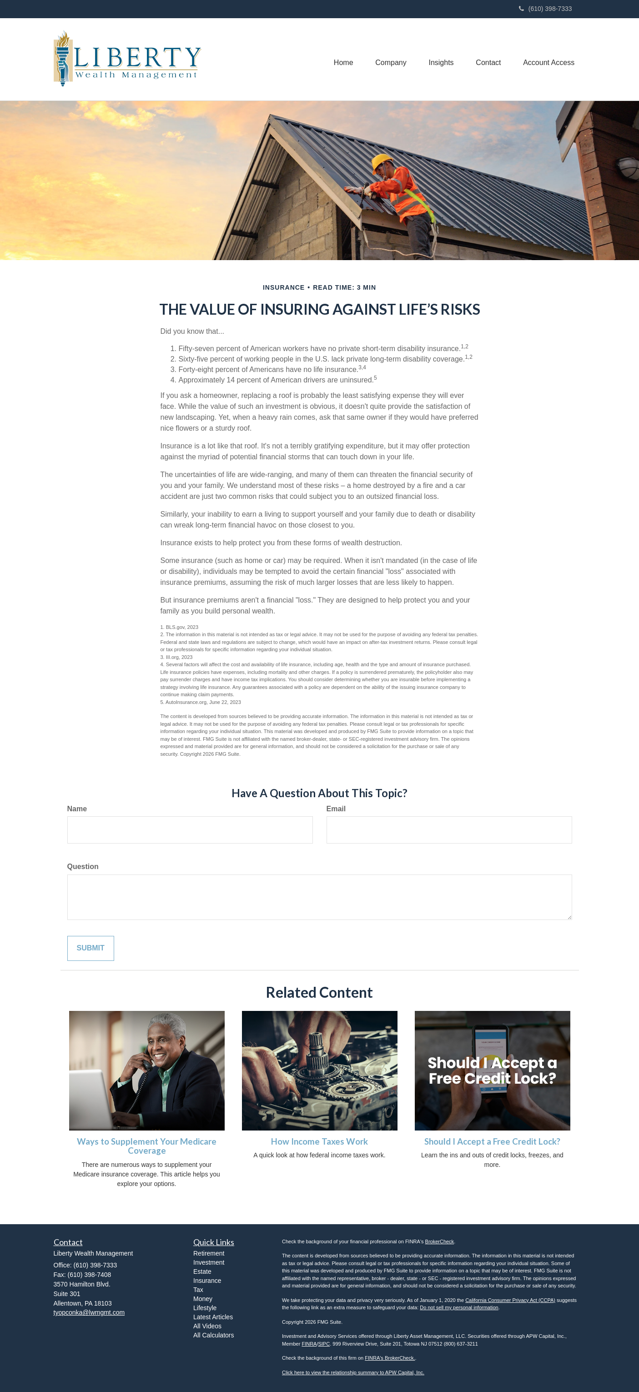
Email (336, 809)
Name (77, 809)
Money (202, 1298)
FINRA (309, 1344)
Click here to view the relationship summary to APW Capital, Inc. (353, 1372)
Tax (198, 1289)
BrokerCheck (439, 1241)
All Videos (207, 1326)
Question (83, 866)
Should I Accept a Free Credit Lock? (492, 1141)
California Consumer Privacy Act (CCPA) (510, 1300)
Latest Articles (213, 1317)
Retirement (208, 1253)
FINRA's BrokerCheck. (390, 1358)
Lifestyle (204, 1308)
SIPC (324, 1344)
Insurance (207, 1280)
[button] (389, 59)
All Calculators (213, 1335)
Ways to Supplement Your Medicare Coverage (146, 1146)
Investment (208, 1262)
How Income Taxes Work (319, 1141)
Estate (202, 1271)
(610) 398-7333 (545, 8)
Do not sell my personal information (459, 1307)
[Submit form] (90, 948)
